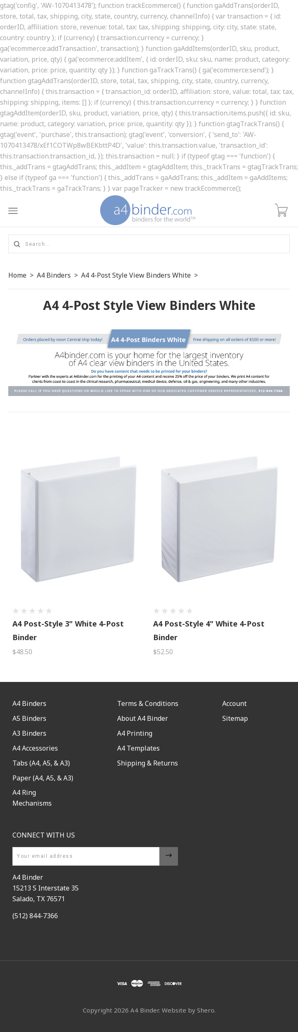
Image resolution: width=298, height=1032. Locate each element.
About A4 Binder (142, 718)
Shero (205, 1010)
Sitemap (235, 718)
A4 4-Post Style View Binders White (136, 275)
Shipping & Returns (147, 763)
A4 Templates (138, 748)
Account (234, 703)
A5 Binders (29, 718)
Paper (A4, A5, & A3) (42, 777)
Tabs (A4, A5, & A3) (41, 763)
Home (17, 275)
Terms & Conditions (147, 703)
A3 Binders (29, 733)
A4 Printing (134, 733)
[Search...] (149, 244)
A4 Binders (54, 275)
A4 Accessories (35, 748)
